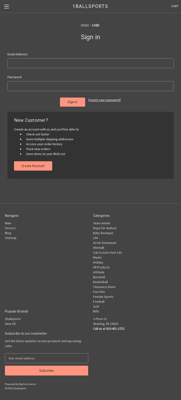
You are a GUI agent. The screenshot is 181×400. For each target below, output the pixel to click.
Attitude (98, 272)
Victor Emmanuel (104, 242)
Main (8, 223)
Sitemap (11, 237)
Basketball (100, 282)
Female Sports (103, 296)
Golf (96, 306)
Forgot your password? (104, 100)
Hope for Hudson (105, 228)
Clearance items (104, 286)
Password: (14, 77)
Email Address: (17, 54)
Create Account (33, 166)
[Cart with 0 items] (175, 6)
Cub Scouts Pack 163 (107, 252)
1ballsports (13, 318)
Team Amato (101, 223)
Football (98, 301)
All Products (101, 267)
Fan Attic (99, 291)
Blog (8, 233)
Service (10, 228)
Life (95, 237)
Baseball (99, 277)
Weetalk (98, 247)
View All (10, 323)
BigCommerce (27, 384)
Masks (97, 257)
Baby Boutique (103, 233)
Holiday (98, 262)
